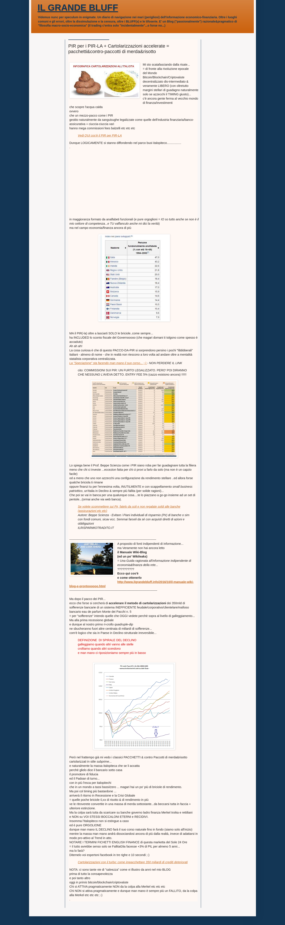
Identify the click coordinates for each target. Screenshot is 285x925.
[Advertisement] (134, 187)
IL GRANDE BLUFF (78, 8)
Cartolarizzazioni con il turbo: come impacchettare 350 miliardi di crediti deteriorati (133, 862)
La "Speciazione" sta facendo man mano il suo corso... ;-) (108, 363)
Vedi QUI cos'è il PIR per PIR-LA (100, 135)
